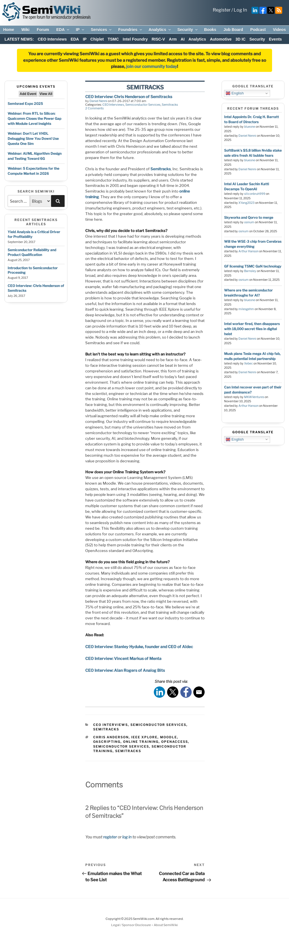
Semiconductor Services (143, 105)
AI (183, 39)
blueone (249, 127)
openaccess (174, 742)
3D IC (240, 39)
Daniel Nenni (98, 101)
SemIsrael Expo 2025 (25, 103)
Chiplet (97, 39)
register (110, 836)
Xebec (248, 363)
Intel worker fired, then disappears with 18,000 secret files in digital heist (252, 329)
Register (222, 10)
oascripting (107, 742)
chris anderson (111, 737)
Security (187, 29)
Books (210, 29)
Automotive (221, 39)
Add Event (28, 94)
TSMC (113, 39)
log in (127, 836)
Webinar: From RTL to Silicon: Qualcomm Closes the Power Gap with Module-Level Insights (34, 118)
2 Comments (94, 108)
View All (46, 94)
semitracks (128, 751)
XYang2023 (246, 203)
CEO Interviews (52, 39)
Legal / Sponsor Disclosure (131, 925)
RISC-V (158, 39)
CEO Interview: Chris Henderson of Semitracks (128, 96)
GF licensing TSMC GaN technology (252, 266)
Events (275, 39)
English (235, 93)
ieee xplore (144, 737)
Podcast (258, 29)
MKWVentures (254, 397)
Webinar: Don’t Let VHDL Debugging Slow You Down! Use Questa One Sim (33, 138)
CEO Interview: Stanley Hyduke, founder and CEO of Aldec (139, 646)
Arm (173, 39)
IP (80, 29)
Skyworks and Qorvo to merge (248, 217)
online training (141, 742)
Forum (43, 29)
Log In (240, 10)
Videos (279, 29)
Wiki (25, 29)
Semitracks (170, 105)
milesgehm (246, 309)
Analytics (159, 29)
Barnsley (250, 271)
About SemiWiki (166, 925)
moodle (168, 737)
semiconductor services (121, 746)
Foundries (130, 29)
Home (8, 29)
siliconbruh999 (254, 194)
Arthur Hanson (248, 251)
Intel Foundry (135, 39)
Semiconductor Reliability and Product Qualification (32, 252)
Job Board (233, 29)
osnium (249, 222)
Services (102, 29)
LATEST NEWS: (19, 39)
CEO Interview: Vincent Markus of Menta (123, 658)
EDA (63, 29)
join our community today (151, 66)
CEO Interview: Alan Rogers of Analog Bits (125, 670)
